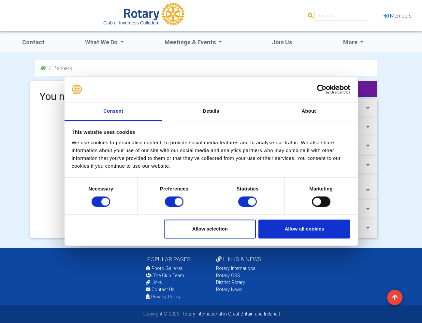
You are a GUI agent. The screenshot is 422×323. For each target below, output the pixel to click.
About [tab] (309, 111)
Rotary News (229, 289)
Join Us (282, 42)
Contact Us (160, 289)
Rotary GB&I (228, 275)
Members (398, 15)
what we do (102, 42)
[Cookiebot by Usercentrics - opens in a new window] (321, 89)
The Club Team (165, 275)
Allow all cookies (304, 229)
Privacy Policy (163, 297)
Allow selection (210, 229)
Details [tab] (211, 111)
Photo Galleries (164, 268)
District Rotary (230, 282)
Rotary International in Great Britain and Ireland (229, 314)
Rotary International (236, 268)
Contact (33, 42)
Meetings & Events (191, 42)
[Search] (340, 16)
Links (154, 282)
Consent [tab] (113, 111)
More (351, 42)
